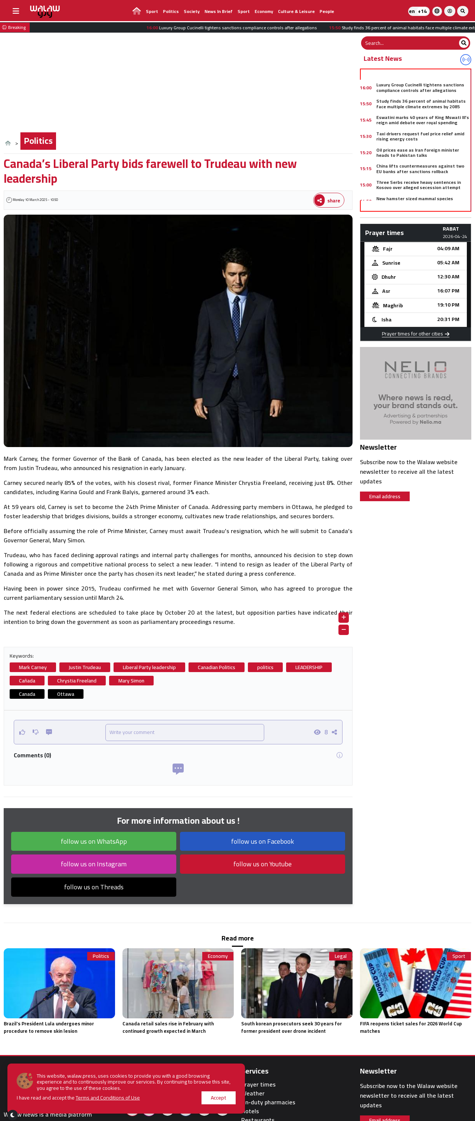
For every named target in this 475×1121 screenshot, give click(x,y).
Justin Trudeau (85, 667)
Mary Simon (131, 680)
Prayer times (258, 1084)
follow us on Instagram (94, 864)
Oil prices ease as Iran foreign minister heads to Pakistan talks (417, 152)
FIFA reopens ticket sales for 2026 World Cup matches (411, 1027)
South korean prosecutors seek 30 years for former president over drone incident (291, 1027)
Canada (27, 694)
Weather (253, 1093)
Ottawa (65, 694)
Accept (218, 1097)
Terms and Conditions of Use (108, 1097)
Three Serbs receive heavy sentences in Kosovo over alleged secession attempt (418, 185)
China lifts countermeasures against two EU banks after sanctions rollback (420, 168)
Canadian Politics (216, 667)
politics (265, 667)
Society (192, 11)
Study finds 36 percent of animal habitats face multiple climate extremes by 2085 (421, 103)
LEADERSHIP (308, 667)
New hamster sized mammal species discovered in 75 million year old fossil (416, 201)
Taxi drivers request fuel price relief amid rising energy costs (420, 136)
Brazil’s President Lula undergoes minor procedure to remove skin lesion (49, 1027)
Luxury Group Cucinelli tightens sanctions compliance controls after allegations (420, 87)
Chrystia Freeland (76, 680)
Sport (152, 11)
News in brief (218, 11)
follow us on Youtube (262, 864)
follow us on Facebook (262, 841)
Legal (341, 956)
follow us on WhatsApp (94, 841)
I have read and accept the (78, 1098)
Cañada (27, 680)
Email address (384, 496)
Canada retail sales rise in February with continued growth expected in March (168, 1027)
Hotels (250, 1111)
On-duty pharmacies (268, 1102)
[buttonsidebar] (16, 11)
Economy (264, 11)
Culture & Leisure (296, 11)
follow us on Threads (94, 887)
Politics (171, 11)
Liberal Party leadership (149, 667)
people (327, 11)
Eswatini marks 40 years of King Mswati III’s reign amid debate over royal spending (422, 120)
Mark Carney (33, 667)
